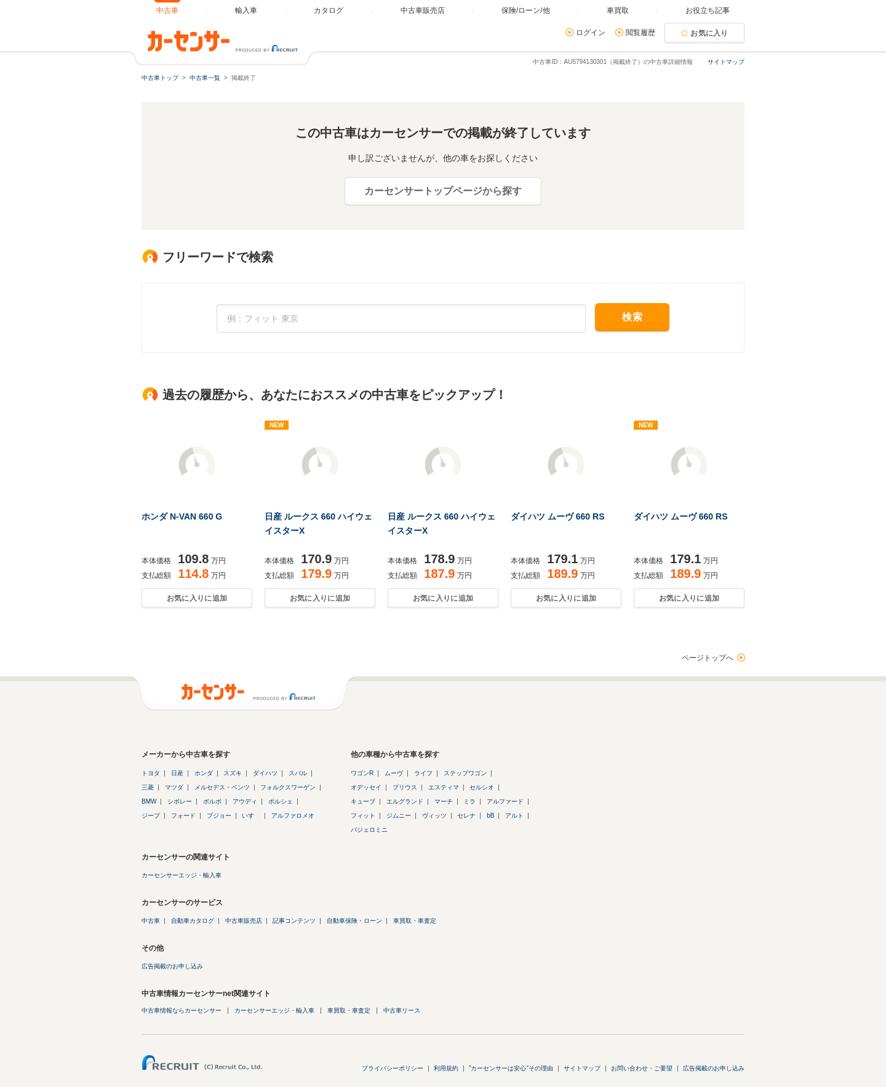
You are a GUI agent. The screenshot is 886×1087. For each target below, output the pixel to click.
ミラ (469, 801)
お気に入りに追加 (197, 598)
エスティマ (443, 787)
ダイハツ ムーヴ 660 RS (557, 516)
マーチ (443, 801)
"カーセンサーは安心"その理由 (511, 1068)
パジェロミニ (369, 829)
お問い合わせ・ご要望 (641, 1068)
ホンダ (203, 773)
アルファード (505, 801)
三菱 (148, 787)
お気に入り (709, 33)
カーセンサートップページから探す (443, 191)
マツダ (174, 787)
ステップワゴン (465, 773)
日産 (177, 773)
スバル (298, 773)
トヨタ (151, 773)
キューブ (363, 801)
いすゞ (251, 815)
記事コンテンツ (294, 920)
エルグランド (404, 801)
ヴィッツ (434, 815)
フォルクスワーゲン (288, 787)
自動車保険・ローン (354, 920)
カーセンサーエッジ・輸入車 (182, 875)
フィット (363, 815)
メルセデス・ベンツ (222, 787)
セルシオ (481, 787)
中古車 (151, 920)
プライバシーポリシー (392, 1068)
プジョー (219, 815)
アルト (514, 815)
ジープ (151, 815)
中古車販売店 (243, 920)
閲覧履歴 (640, 32)
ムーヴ (394, 773)
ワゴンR (362, 773)
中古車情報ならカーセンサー (182, 1010)
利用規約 (446, 1068)
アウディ (245, 801)
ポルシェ (280, 801)
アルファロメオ (292, 815)
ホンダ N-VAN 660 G (182, 516)
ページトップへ (707, 658)
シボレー (179, 801)
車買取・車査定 (414, 920)
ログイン (590, 32)
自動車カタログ (192, 920)
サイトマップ (726, 61)
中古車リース (401, 1010)
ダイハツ (265, 773)
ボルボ (212, 801)
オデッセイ (366, 787)
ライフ (423, 773)
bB (490, 815)
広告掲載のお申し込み (172, 966)
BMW (149, 801)
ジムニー (398, 815)
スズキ (232, 773)
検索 (632, 317)
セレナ (466, 815)
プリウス (405, 787)
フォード (183, 815)
